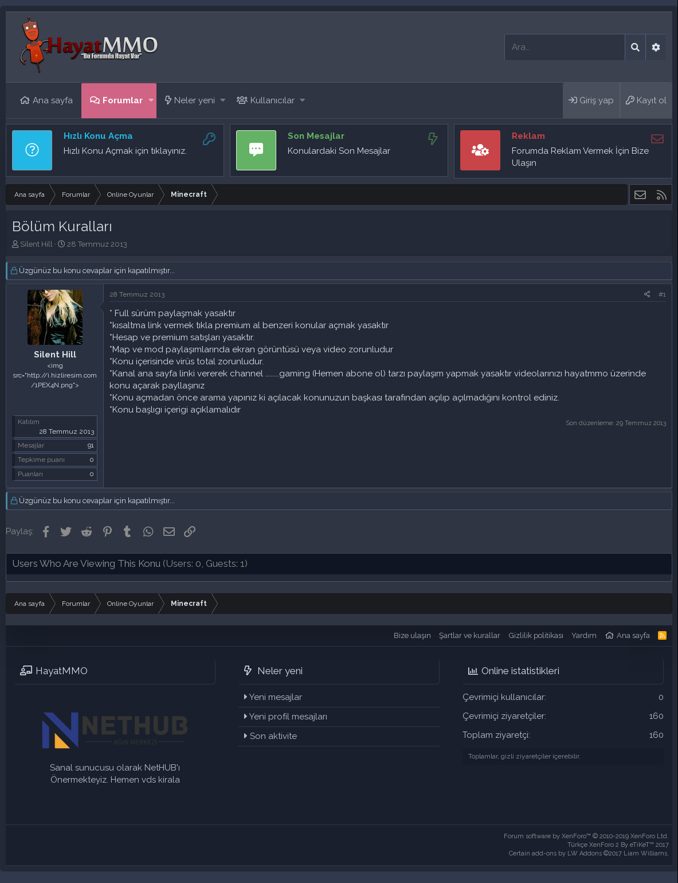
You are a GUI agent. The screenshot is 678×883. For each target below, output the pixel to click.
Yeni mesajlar (275, 697)
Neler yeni (194, 100)
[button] (151, 100)
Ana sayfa (53, 100)
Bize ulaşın (412, 635)
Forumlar (123, 100)
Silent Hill (36, 244)
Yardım (584, 635)
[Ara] (565, 47)
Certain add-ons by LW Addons (589, 853)
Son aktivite (273, 736)
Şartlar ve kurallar (469, 635)
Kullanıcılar (272, 100)
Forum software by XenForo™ (586, 836)
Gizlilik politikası (536, 635)
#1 (662, 294)
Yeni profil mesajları (288, 716)
